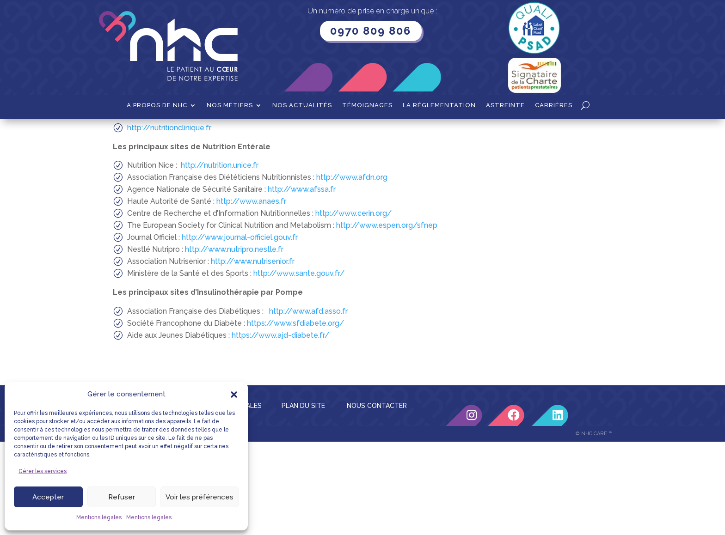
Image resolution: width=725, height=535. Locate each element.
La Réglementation (439, 105)
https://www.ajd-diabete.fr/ (280, 428)
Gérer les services (42, 471)
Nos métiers (230, 105)
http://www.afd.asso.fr (308, 404)
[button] (234, 394)
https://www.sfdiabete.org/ (295, 416)
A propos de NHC (157, 105)
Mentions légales (99, 517)
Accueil (124, 133)
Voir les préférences (199, 497)
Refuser (121, 497)
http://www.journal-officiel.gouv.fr (240, 330)
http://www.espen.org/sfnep (386, 318)
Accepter (48, 497)
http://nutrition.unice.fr (219, 258)
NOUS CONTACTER (377, 499)
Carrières (553, 105)
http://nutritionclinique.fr (169, 221)
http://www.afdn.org (350, 270)
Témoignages (367, 105)
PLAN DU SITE (303, 499)
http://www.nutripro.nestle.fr (234, 342)
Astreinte (505, 105)
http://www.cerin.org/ (353, 306)
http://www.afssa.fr (301, 282)
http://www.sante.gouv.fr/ (298, 366)
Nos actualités (302, 105)
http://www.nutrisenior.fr (253, 354)
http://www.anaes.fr (251, 294)
